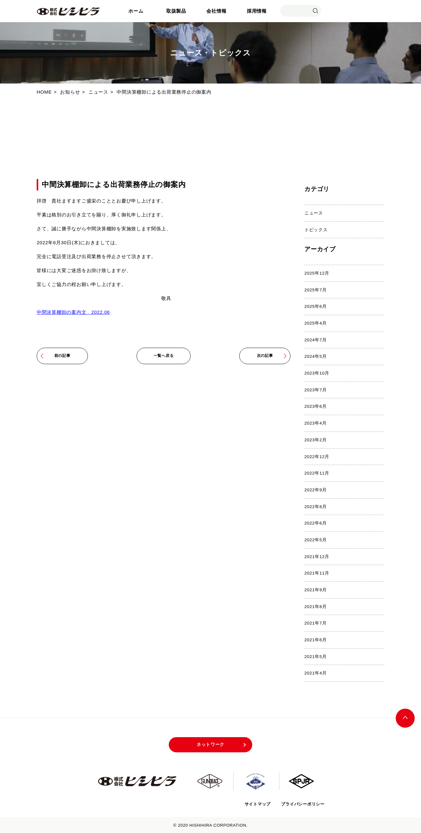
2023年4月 (315, 422)
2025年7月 (315, 289)
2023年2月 (315, 439)
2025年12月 (316, 273)
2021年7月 (315, 622)
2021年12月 (316, 556)
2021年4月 (315, 672)
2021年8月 (315, 606)
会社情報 (216, 11)
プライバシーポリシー (303, 803)
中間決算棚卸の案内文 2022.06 (73, 312)
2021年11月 (316, 572)
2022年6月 (315, 522)
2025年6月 (315, 306)
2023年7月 (315, 389)
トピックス (316, 229)
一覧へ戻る (164, 355)
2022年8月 (315, 506)
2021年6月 (315, 639)
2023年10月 (316, 372)
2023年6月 (315, 406)
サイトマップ (257, 803)
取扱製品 (176, 11)
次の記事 (265, 355)
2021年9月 (315, 589)
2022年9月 (315, 489)
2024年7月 (315, 339)
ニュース (313, 213)
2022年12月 (316, 456)
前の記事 (62, 355)
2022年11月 (316, 472)
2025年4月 (315, 323)
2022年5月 (315, 539)
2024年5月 (315, 356)
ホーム (135, 11)
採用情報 (257, 11)
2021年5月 (315, 655)
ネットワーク (211, 744)
